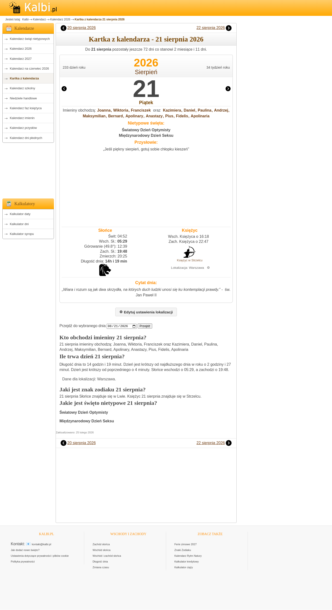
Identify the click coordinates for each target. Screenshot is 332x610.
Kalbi (25, 19)
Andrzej (221, 110)
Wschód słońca (102, 550)
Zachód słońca (101, 544)
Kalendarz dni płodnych (26, 138)
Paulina (204, 110)
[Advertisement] (28, 169)
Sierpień (146, 72)
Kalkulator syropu (22, 234)
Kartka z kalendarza (24, 78)
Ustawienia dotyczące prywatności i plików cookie (40, 556)
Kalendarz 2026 (60, 19)
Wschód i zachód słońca (107, 556)
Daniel (189, 110)
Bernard (115, 116)
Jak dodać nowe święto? (25, 550)
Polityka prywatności (23, 561)
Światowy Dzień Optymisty (146, 130)
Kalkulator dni (19, 224)
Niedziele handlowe (23, 98)
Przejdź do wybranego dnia (82, 326)
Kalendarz (39, 19)
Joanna (104, 110)
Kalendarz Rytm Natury (188, 556)
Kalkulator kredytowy (187, 561)
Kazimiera (172, 110)
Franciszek (141, 110)
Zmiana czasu (101, 567)
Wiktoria (120, 110)
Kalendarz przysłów (23, 128)
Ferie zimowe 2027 (186, 544)
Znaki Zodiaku (183, 550)
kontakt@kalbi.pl (41, 544)
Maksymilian (94, 116)
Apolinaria (200, 116)
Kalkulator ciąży (184, 567)
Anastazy (154, 116)
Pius (169, 116)
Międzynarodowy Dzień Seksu (146, 135)
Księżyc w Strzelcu (190, 260)
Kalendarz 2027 (21, 58)
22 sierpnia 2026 (211, 28)
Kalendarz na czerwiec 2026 (29, 68)
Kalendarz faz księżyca (26, 108)
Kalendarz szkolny (22, 88)
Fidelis (182, 116)
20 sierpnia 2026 (81, 28)
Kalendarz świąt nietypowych (30, 39)
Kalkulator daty (20, 214)
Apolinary (134, 116)
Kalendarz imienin (22, 118)
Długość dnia (100, 561)
